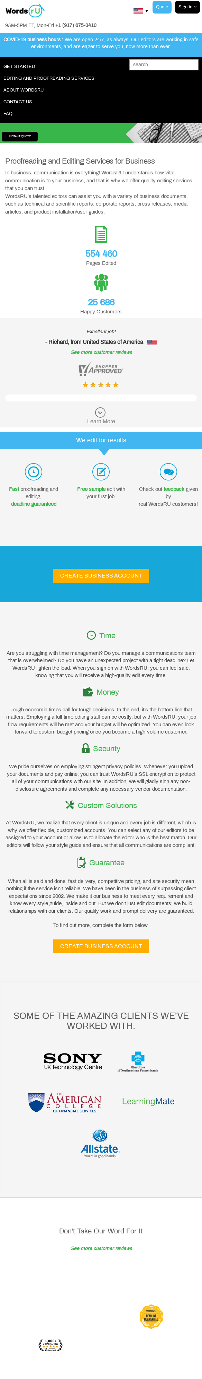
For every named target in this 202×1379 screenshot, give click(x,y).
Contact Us (17, 101)
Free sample (91, 489)
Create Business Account (101, 576)
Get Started (19, 66)
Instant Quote (20, 136)
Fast (14, 489)
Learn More (101, 421)
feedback (174, 489)
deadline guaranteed (33, 504)
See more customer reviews (101, 352)
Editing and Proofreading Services (48, 78)
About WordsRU (23, 90)
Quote (162, 7)
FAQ (7, 113)
